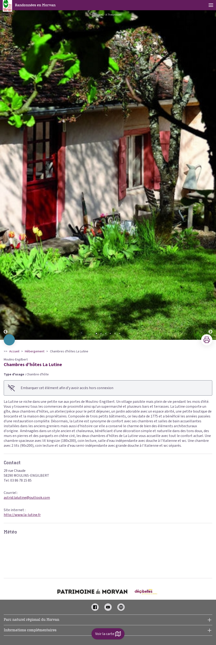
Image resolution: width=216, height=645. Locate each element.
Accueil (14, 351)
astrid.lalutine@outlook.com (27, 497)
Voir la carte (108, 634)
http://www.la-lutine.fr (22, 514)
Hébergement (34, 351)
